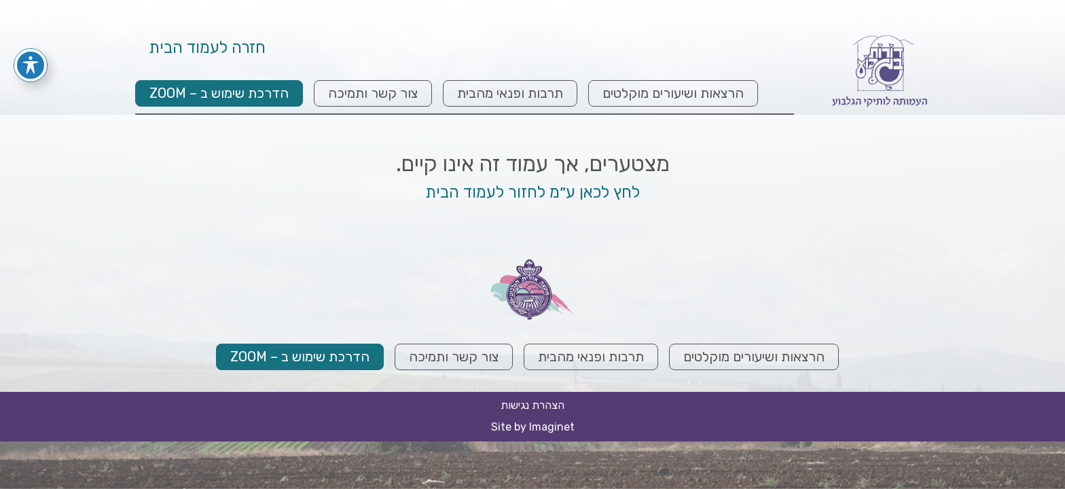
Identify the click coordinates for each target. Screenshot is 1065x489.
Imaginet (552, 426)
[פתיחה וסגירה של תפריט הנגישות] (30, 46)
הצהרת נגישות (532, 405)
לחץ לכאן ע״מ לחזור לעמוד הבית (532, 192)
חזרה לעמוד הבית (207, 49)
